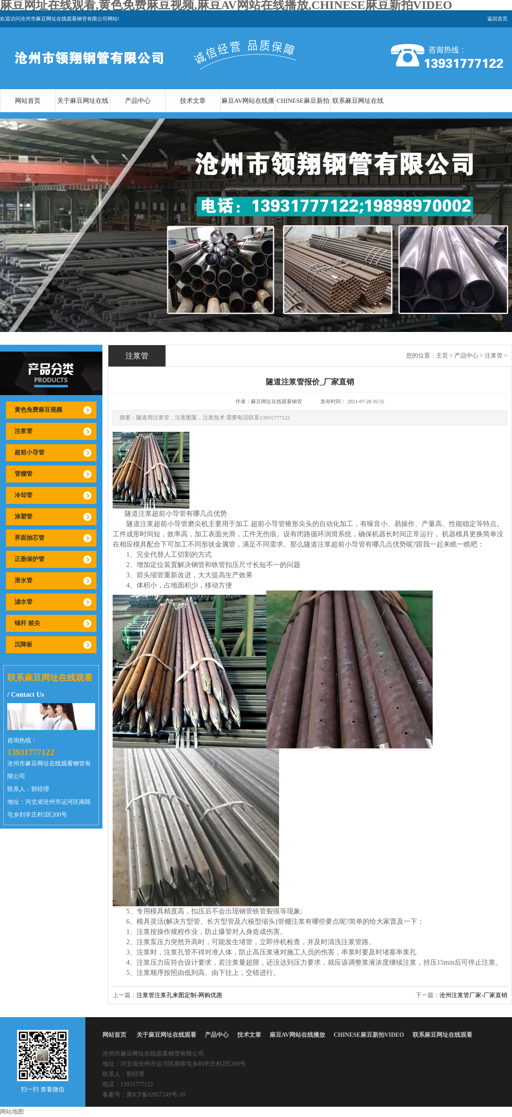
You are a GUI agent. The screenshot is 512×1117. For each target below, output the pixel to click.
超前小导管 (29, 452)
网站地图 (12, 1111)
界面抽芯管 (29, 538)
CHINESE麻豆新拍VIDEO (302, 112)
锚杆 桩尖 (27, 623)
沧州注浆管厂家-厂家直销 (473, 995)
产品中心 (138, 100)
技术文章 (193, 100)
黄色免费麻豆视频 (38, 410)
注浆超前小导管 (164, 523)
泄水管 (23, 580)
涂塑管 (23, 516)
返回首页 (497, 19)
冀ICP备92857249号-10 (155, 1094)
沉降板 (23, 644)
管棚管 (23, 474)
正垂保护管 (29, 559)
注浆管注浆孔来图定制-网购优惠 (179, 995)
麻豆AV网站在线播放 (248, 112)
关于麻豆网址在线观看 (82, 112)
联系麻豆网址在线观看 (358, 112)
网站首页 (28, 100)
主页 (442, 355)
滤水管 (23, 602)
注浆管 (23, 431)
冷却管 (23, 495)
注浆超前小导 (158, 513)
